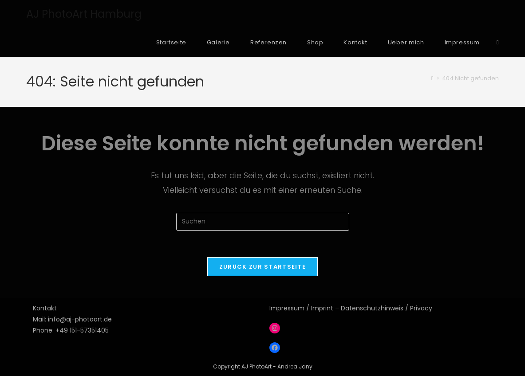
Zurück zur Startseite (262, 266)
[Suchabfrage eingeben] (262, 222)
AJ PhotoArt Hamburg (84, 14)
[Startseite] (432, 78)
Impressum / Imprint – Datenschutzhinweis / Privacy (350, 308)
